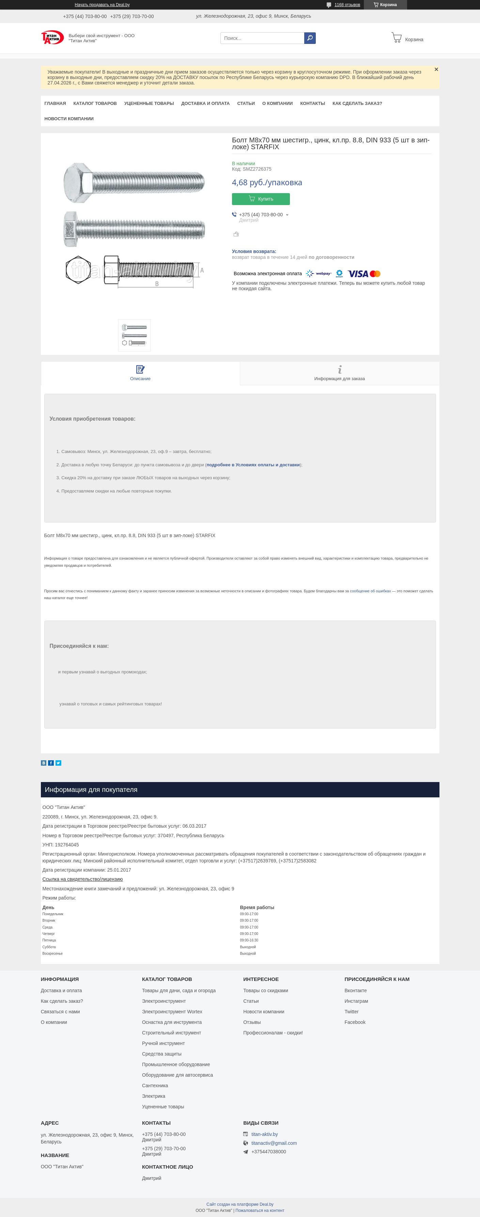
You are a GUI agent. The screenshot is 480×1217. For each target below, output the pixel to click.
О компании (277, 103)
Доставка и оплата (205, 103)
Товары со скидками (265, 990)
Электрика (153, 1096)
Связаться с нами (60, 1011)
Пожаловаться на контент (259, 1210)
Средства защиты (162, 1054)
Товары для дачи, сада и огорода (179, 990)
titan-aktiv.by (264, 1134)
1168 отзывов (347, 4)
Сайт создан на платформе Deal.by (240, 1204)
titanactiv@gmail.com (274, 1143)
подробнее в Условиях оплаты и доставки (253, 464)
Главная (55, 103)
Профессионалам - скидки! (273, 1032)
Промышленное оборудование (176, 1064)
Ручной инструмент (163, 1043)
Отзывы (252, 1022)
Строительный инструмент (171, 1032)
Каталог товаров (95, 103)
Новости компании (69, 118)
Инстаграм (356, 1001)
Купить (265, 199)
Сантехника (155, 1085)
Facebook (354, 1022)
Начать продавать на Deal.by (102, 4)
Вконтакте (355, 990)
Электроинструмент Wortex (172, 1011)
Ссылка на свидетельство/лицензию (83, 879)
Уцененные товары (149, 103)
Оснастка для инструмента (172, 1022)
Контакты (312, 103)
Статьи (246, 103)
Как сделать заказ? (357, 103)
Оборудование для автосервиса (177, 1075)
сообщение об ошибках (370, 591)
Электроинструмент (164, 1001)
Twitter (351, 1011)
